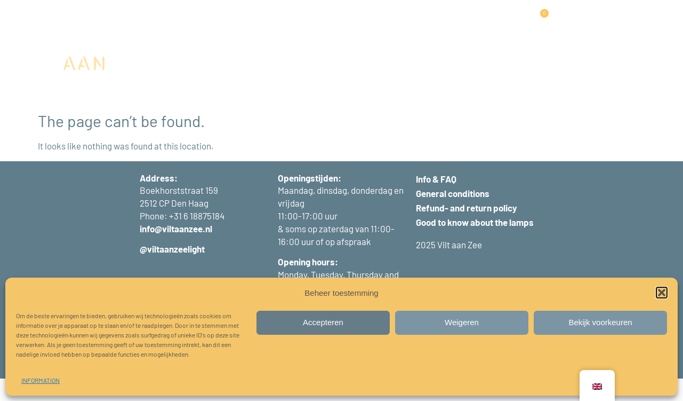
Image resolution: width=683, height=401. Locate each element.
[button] (661, 292)
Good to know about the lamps (475, 244)
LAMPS (211, 23)
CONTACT (329, 47)
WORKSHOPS (361, 22)
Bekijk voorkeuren (600, 322)
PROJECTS (307, 22)
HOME (172, 22)
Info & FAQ (436, 201)
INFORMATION (40, 380)
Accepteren (323, 322)
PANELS (257, 23)
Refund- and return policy (466, 230)
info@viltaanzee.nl (176, 251)
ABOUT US (478, 22)
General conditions (452, 215)
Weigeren (462, 322)
